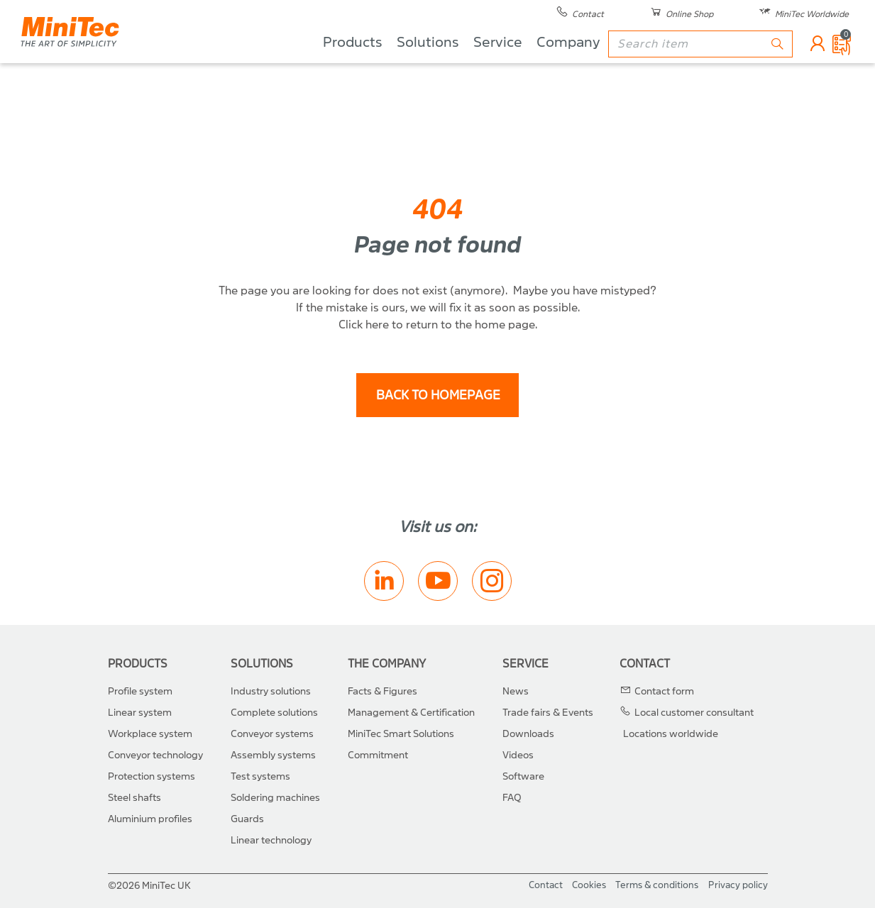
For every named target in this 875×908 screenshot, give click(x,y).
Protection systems (151, 776)
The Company (387, 664)
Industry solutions (271, 691)
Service (497, 64)
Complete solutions (274, 712)
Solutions (427, 64)
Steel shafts (134, 797)
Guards (247, 819)
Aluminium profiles (150, 819)
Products (352, 64)
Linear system (140, 712)
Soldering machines (275, 797)
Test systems (260, 776)
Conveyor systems (272, 734)
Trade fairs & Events (547, 712)
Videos (518, 755)
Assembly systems (273, 755)
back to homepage (437, 395)
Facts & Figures (382, 691)
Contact (645, 664)
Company (568, 64)
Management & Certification (411, 712)
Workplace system (150, 734)
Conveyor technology (155, 755)
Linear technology (271, 840)
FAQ (512, 797)
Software (523, 776)
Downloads (528, 734)
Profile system (140, 691)
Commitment (378, 755)
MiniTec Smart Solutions (401, 734)
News (515, 691)
